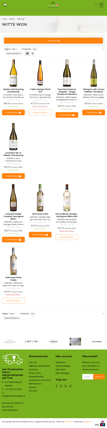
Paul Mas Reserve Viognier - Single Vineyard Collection (67, 91)
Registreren (66, 12)
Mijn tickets (61, 369)
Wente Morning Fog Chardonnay (13, 90)
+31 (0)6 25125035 (95, 12)
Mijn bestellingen (63, 366)
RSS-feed (33, 390)
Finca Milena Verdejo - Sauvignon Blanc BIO (67, 215)
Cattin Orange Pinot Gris (40, 90)
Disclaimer (33, 369)
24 (34, 49)
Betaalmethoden (36, 376)
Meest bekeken (14, 53)
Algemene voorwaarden (39, 366)
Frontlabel (68, 421)
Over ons (33, 362)
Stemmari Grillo (40, 214)
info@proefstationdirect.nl (13, 396)
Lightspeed (87, 421)
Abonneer (99, 377)
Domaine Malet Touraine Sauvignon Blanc (13, 216)
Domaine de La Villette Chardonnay (13, 154)
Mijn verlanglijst (62, 373)
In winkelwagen (13, 112)
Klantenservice (35, 383)
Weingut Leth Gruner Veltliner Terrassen (93, 90)
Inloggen (77, 12)
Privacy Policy (35, 373)
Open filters (54, 40)
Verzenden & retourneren (40, 380)
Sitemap (32, 387)
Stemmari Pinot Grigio (13, 278)
